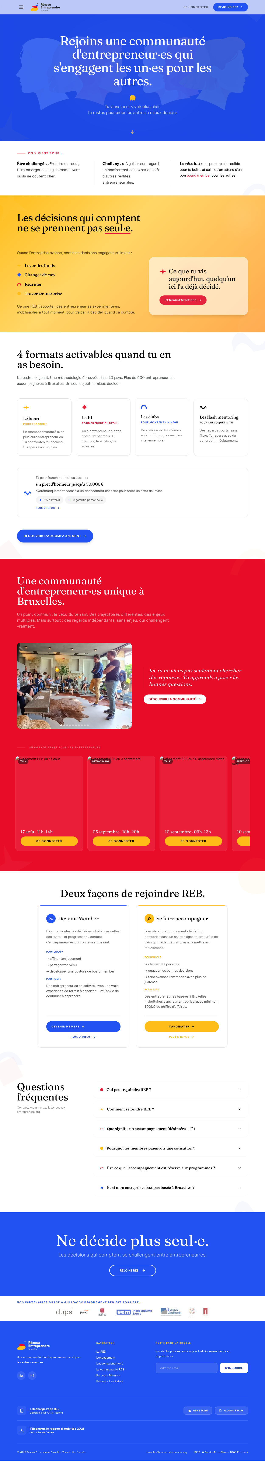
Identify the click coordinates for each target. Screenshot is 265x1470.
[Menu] (21, 7)
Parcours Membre (108, 1375)
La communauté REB (110, 1369)
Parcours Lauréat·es (109, 1381)
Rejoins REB (132, 1270)
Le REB (101, 1351)
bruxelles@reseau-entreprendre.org (167, 1452)
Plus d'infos (87, 1037)
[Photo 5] (73, 730)
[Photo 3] (67, 730)
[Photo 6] (76, 730)
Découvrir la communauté (175, 704)
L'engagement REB (175, 300)
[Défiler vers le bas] (133, 132)
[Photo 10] (88, 730)
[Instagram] (32, 1375)
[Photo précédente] (24, 690)
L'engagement (105, 1357)
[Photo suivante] (125, 690)
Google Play (231, 1410)
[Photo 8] (82, 730)
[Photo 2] (64, 730)
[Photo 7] (79, 730)
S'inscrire (234, 1368)
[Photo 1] (61, 730)
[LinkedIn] (21, 1375)
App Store (198, 1410)
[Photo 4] (70, 730)
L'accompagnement (109, 1363)
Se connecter (196, 7)
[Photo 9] (85, 730)
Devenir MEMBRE (72, 1026)
